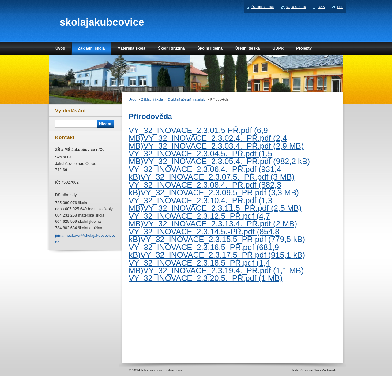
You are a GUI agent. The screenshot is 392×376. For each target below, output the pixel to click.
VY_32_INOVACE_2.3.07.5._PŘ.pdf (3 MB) (217, 176)
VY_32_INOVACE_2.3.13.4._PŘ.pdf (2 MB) (220, 223)
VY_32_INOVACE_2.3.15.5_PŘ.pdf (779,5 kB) (223, 239)
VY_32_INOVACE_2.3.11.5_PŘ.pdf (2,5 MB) (222, 208)
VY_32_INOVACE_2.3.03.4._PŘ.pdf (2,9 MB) (223, 146)
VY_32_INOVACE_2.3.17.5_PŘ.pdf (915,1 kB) (223, 254)
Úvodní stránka (262, 7)
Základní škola (152, 99)
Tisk (340, 7)
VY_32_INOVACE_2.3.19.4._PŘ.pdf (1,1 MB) (223, 270)
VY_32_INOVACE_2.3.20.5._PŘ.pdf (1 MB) (205, 278)
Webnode (329, 370)
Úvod (132, 99)
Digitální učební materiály (186, 99)
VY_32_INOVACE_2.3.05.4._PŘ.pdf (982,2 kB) (226, 161)
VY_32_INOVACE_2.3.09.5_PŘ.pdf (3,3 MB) (220, 192)
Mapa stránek (296, 7)
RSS (321, 7)
